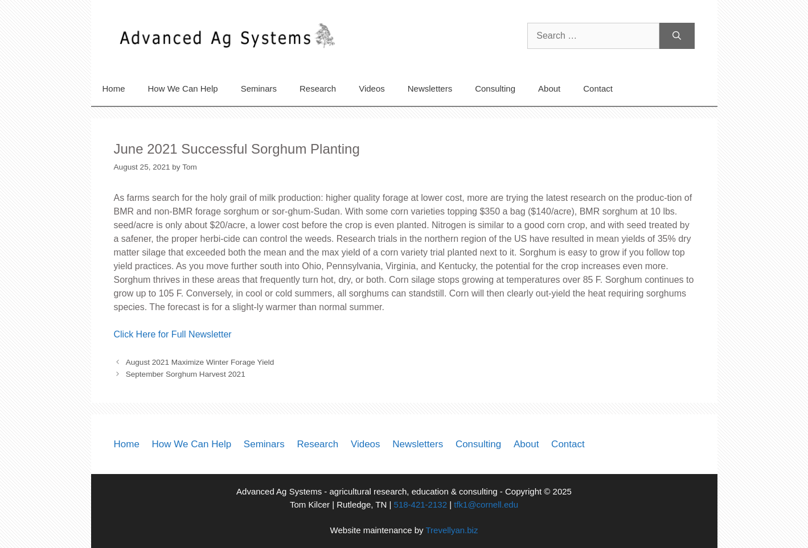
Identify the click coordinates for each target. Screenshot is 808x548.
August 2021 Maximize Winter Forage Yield (200, 362)
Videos (372, 88)
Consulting (495, 88)
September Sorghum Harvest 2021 (185, 374)
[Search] (676, 36)
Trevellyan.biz (451, 530)
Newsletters (430, 88)
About (549, 88)
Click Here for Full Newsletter (173, 334)
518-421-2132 (420, 504)
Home (113, 88)
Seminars (259, 88)
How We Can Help (183, 88)
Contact (598, 88)
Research (318, 88)
